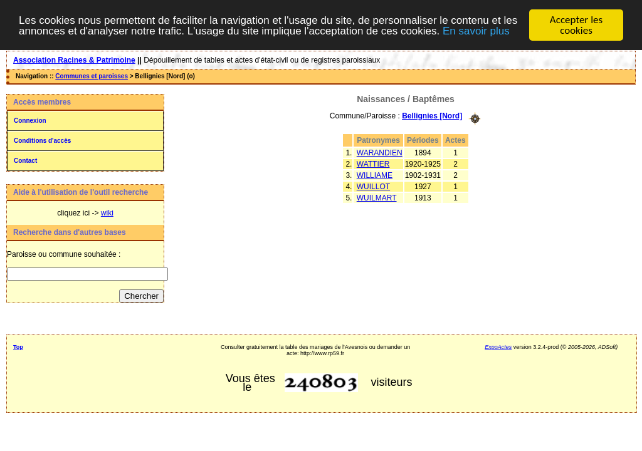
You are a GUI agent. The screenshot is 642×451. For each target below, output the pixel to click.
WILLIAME (374, 174)
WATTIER (373, 163)
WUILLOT (373, 186)
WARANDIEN (380, 152)
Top (18, 347)
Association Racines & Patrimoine (74, 60)
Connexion (30, 120)
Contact (25, 160)
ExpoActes (498, 347)
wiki (107, 213)
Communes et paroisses (91, 76)
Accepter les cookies (576, 25)
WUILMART (377, 197)
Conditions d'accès (42, 140)
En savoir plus (476, 30)
